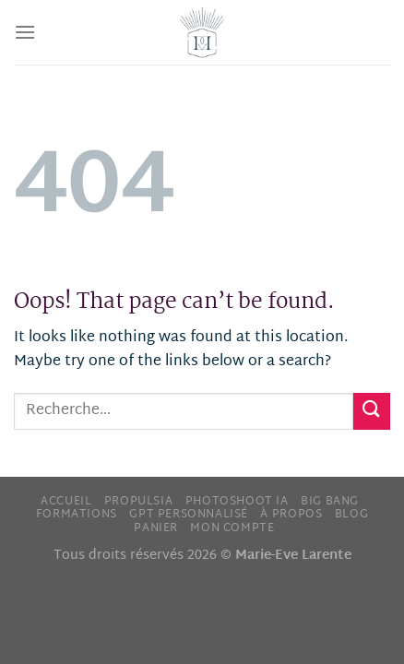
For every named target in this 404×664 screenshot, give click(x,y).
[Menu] (25, 31)
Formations (76, 514)
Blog (351, 514)
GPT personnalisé (188, 514)
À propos (291, 514)
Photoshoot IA (237, 502)
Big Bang (330, 502)
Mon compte (232, 528)
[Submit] (371, 411)
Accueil (66, 502)
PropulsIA (138, 502)
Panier (156, 528)
